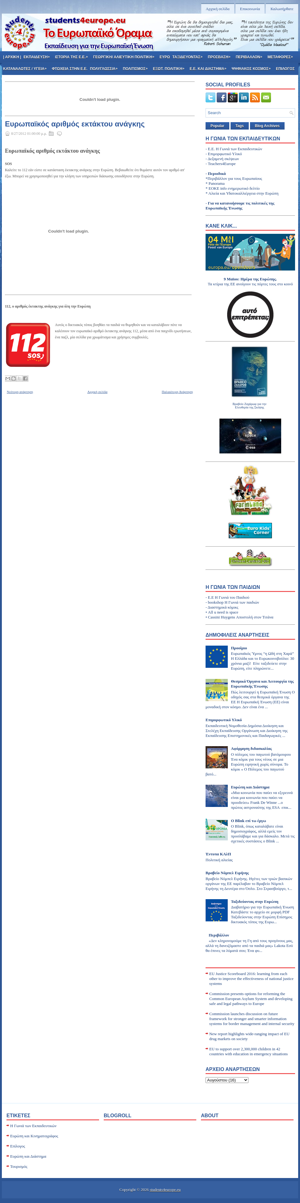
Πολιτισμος (137, 67)
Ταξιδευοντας (190, 55)
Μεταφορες (282, 55)
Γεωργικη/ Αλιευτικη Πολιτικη (125, 55)
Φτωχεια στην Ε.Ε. (69, 69)
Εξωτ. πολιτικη (170, 67)
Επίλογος (17, 1146)
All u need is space (223, 612)
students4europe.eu (165, 1189)
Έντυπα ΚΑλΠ (218, 854)
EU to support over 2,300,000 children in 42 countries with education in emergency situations (248, 1051)
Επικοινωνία (250, 8)
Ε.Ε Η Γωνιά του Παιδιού (228, 597)
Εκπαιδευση (38, 55)
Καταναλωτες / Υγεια (27, 67)
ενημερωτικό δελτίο (243, 188)
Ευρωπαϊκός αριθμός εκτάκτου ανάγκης (75, 124)
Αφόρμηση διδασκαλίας (251, 748)
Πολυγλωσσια (106, 67)
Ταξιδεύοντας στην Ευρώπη (254, 901)
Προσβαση (221, 55)
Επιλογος (285, 69)
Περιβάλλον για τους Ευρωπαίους (235, 178)
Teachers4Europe (222, 163)
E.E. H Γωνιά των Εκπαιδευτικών (235, 149)
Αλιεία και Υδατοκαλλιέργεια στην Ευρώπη (243, 193)
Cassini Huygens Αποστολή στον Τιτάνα (240, 617)
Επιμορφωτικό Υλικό (225, 153)
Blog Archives (267, 126)
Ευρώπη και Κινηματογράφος (34, 1136)
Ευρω (165, 57)
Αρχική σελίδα (218, 8)
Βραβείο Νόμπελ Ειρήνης (227, 872)
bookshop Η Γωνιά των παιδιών (233, 602)
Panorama (217, 183)
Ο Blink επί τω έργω (248, 820)
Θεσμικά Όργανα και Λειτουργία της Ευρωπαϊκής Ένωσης (262, 683)
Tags (239, 126)
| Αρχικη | (12, 57)
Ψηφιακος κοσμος (253, 67)
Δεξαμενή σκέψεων (223, 158)
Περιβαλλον (251, 55)
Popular (217, 126)
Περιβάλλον (219, 935)
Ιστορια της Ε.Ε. (73, 55)
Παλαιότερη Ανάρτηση (177, 392)
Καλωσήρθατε (282, 8)
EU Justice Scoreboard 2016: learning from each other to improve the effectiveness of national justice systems (251, 978)
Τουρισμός (18, 1166)
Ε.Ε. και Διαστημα (210, 67)
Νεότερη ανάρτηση (20, 392)
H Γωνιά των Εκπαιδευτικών (33, 1125)
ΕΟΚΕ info (218, 188)
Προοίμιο (239, 648)
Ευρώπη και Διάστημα (250, 787)
